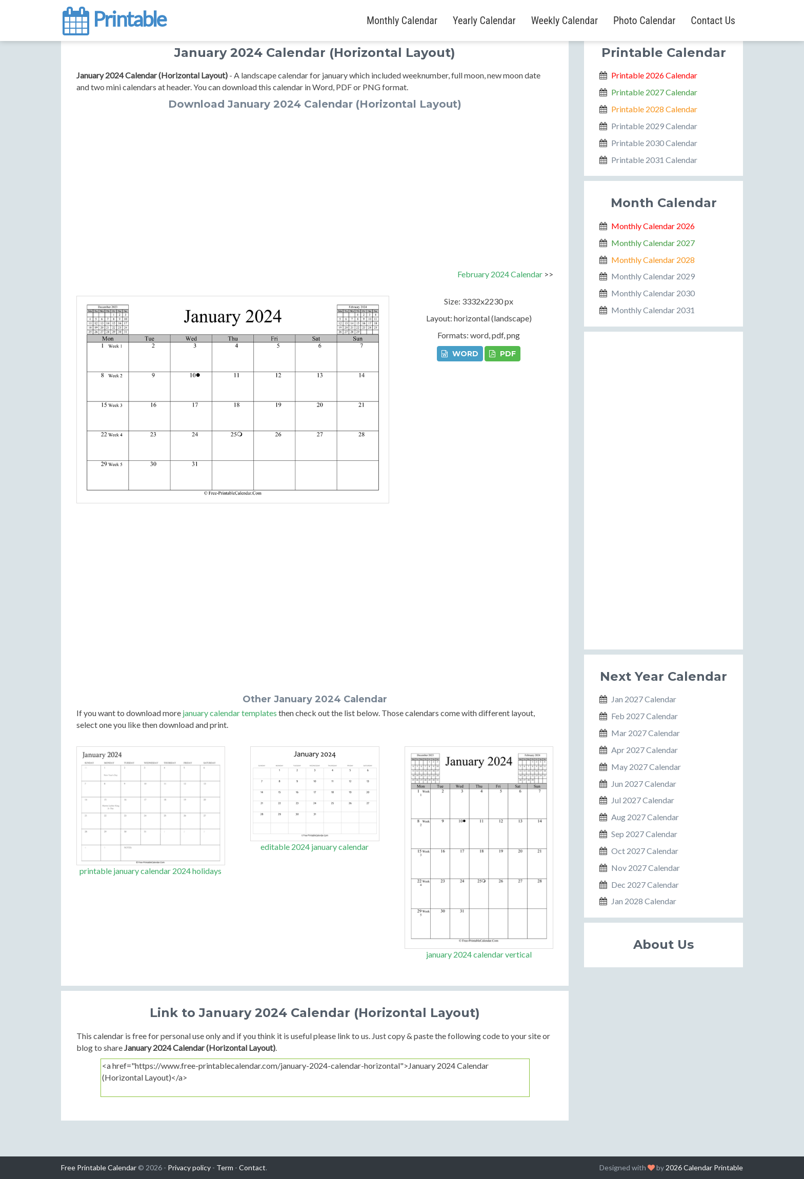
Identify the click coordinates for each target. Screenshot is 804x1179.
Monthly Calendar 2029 (653, 276)
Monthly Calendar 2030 (653, 293)
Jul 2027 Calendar (642, 800)
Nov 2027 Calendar (645, 867)
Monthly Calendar (402, 20)
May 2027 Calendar (646, 766)
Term (224, 1167)
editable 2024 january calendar (314, 846)
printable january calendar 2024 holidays (150, 871)
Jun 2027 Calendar (643, 783)
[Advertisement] (314, 186)
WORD (459, 353)
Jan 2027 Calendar (643, 699)
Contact (252, 1167)
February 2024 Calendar (499, 274)
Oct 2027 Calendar (644, 851)
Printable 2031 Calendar (654, 160)
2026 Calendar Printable (704, 1167)
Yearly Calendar (484, 20)
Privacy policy (189, 1167)
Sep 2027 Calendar (644, 834)
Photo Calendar (644, 20)
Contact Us (713, 20)
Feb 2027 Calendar (644, 716)
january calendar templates (230, 713)
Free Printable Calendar (98, 1167)
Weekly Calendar (564, 20)
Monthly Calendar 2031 (653, 310)
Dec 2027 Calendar (645, 884)
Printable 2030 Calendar (654, 143)
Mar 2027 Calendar (645, 733)
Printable (113, 17)
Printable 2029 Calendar (654, 126)
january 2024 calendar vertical (479, 954)
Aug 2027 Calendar (645, 817)
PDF (502, 353)
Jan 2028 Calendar (643, 901)
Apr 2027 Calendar (644, 750)
